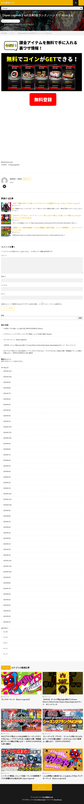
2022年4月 (7, 605)
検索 (2, 315)
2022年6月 (7, 594)
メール (4, 285)
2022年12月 (7, 560)
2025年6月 (7, 399)
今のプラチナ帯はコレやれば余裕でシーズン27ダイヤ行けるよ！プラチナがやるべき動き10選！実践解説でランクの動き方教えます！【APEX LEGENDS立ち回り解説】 (21, 740)
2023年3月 (7, 544)
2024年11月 (7, 432)
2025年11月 (7, 371)
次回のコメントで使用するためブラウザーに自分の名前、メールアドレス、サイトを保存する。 (32, 304)
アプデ (5, 637)
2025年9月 (7, 382)
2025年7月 (7, 393)
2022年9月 (7, 577)
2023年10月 (7, 505)
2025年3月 (7, 416)
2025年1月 (7, 421)
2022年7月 (7, 588)
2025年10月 (7, 377)
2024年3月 (7, 477)
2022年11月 (7, 566)
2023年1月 (7, 555)
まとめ (5, 632)
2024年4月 (7, 471)
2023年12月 (7, 494)
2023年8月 (7, 516)
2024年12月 (7, 427)
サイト (3, 294)
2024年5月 (7, 466)
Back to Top (42, 788)
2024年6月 (7, 460)
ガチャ (5, 643)
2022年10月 (7, 572)
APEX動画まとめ (47, 797)
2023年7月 (7, 522)
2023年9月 (7, 510)
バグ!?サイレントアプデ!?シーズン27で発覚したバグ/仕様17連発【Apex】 (27, 334)
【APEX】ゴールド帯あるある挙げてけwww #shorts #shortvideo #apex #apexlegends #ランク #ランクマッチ (39, 345)
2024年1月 (7, 488)
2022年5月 (7, 600)
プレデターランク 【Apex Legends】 (15, 340)
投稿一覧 (26, 179)
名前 (3, 276)
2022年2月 (7, 616)
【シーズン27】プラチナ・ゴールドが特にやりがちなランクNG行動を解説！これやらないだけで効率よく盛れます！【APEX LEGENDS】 (62, 738)
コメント (4, 255)
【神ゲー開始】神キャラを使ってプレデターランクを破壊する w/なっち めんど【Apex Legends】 (46, 203)
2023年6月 (7, 527)
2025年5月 (7, 404)
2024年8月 (7, 449)
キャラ (5, 648)
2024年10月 (7, 438)
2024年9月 (7, 443)
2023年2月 (7, 549)
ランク (16, 21)
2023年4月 (7, 538)
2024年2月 (7, 482)
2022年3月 (7, 611)
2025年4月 (7, 410)
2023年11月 (7, 499)
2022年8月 (7, 583)
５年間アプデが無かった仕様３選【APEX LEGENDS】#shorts (23, 328)
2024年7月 (7, 455)
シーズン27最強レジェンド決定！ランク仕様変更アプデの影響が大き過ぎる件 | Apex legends (21, 777)
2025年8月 (7, 388)
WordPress (58, 799)
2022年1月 (7, 622)
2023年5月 (7, 533)
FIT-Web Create (40, 799)
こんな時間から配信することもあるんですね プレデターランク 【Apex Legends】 (62, 777)
